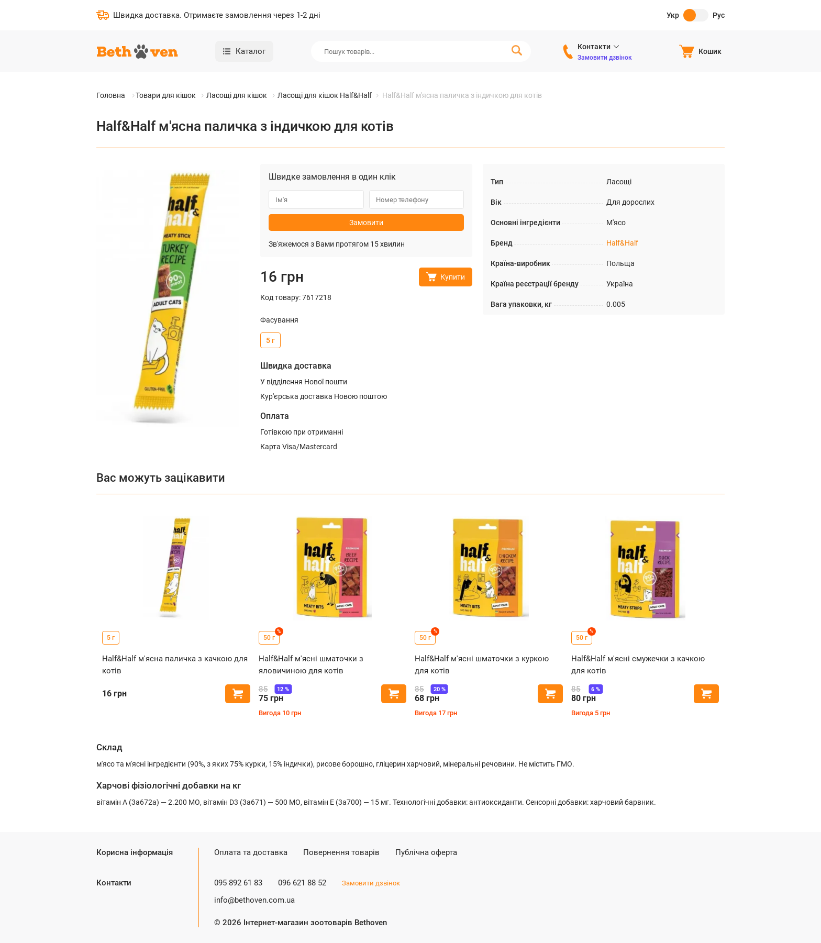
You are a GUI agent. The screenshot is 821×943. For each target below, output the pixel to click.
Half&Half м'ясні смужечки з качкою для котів (638, 664)
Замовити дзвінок (605, 57)
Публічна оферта (426, 852)
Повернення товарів (341, 852)
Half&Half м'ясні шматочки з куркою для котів (482, 664)
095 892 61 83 (238, 882)
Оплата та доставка (250, 852)
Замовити (366, 222)
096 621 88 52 (302, 882)
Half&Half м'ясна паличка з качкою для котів (175, 664)
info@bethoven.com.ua (254, 900)
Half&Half (622, 243)
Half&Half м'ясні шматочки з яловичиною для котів (311, 664)
